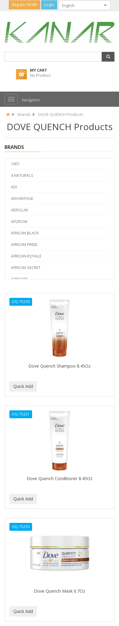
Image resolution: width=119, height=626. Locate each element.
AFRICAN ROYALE (26, 256)
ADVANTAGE (22, 198)
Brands (24, 114)
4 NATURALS (22, 175)
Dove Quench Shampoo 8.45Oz (59, 366)
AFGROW (19, 221)
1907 (15, 164)
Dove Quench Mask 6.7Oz (59, 591)
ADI (14, 187)
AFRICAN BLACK (24, 233)
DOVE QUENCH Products (60, 114)
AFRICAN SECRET (26, 267)
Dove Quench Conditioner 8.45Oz (59, 478)
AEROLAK (19, 210)
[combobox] (79, 5)
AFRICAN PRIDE (24, 244)
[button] (108, 57)
